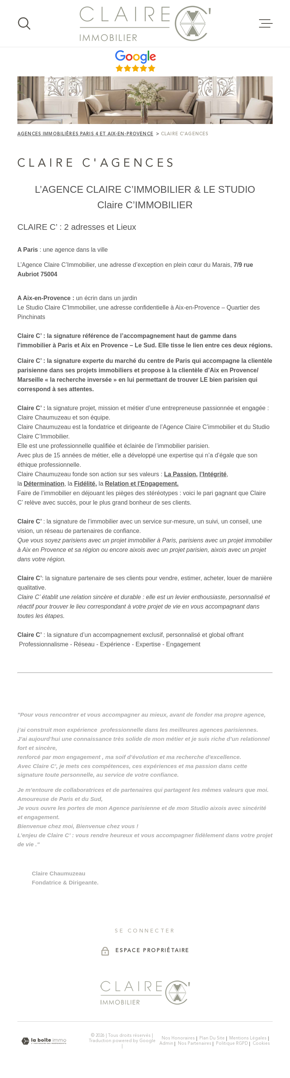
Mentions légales (248, 1038)
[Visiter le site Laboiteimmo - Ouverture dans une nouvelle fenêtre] (43, 1041)
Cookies (261, 1044)
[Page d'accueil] (145, 23)
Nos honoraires (178, 1038)
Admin (166, 1043)
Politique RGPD (232, 1043)
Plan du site (212, 1038)
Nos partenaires (194, 1043)
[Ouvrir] (24, 23)
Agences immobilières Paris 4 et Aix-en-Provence (85, 134)
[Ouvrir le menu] (266, 23)
